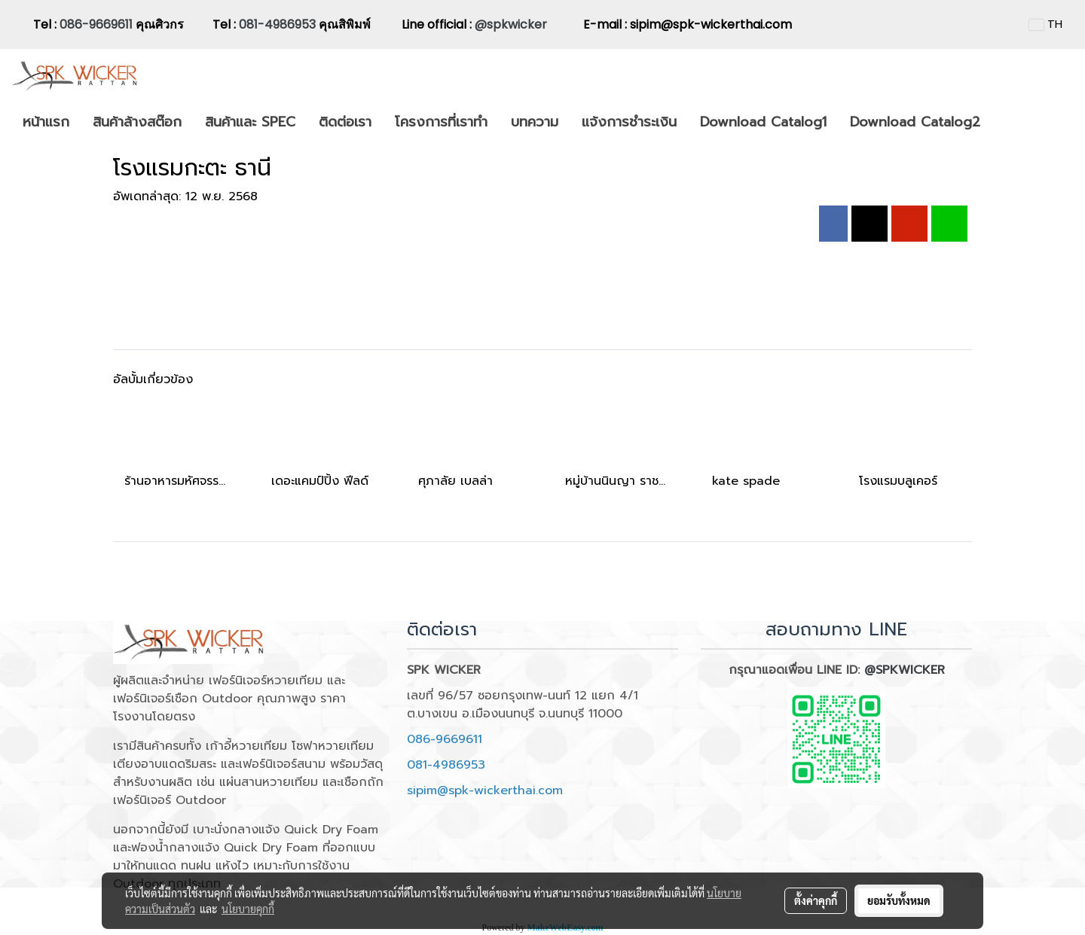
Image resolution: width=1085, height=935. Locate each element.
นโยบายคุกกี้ (248, 908)
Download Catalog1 (763, 121)
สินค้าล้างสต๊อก (137, 121)
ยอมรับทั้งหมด (899, 900)
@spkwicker (511, 24)
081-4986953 (279, 24)
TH (1045, 24)
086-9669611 (96, 24)
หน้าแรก (46, 121)
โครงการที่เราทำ (441, 121)
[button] (1005, 123)
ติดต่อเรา (345, 121)
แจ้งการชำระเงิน (629, 121)
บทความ (534, 121)
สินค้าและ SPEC (250, 121)
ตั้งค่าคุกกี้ (815, 900)
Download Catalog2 (915, 121)
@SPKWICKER (904, 670)
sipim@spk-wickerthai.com (485, 790)
